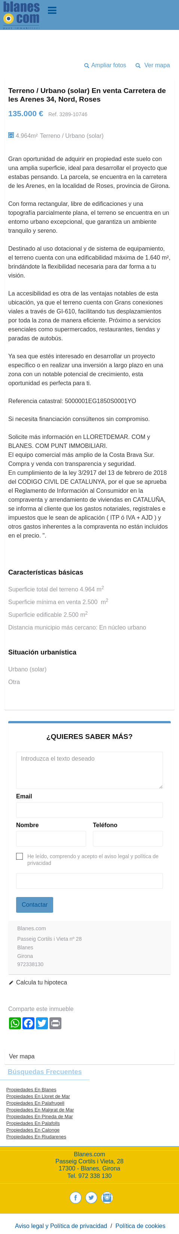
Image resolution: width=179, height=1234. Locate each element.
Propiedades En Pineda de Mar (39, 1116)
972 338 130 (95, 1176)
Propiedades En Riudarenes (36, 1136)
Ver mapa (157, 65)
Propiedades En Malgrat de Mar (40, 1110)
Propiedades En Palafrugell (35, 1103)
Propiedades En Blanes (31, 1089)
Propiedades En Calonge (33, 1130)
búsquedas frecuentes (44, 1072)
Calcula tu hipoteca (41, 982)
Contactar (35, 904)
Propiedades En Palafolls (33, 1123)
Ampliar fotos (108, 65)
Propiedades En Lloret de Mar (38, 1096)
